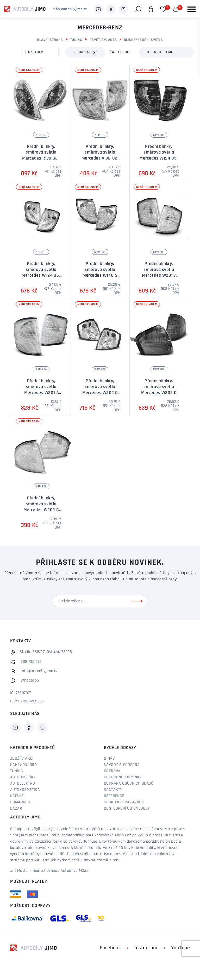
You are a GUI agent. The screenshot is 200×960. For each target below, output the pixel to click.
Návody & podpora (122, 765)
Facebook (110, 948)
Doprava (112, 771)
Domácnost (21, 802)
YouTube (180, 948)
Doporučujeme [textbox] (159, 52)
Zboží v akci (22, 758)
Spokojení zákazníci (124, 802)
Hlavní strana (50, 40)
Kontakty (113, 790)
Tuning (76, 40)
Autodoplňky (22, 777)
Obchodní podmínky (123, 777)
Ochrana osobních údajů (129, 783)
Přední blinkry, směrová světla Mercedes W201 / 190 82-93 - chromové (159, 275)
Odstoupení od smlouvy (127, 808)
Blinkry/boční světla (143, 40)
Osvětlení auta (103, 40)
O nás (109, 758)
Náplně (17, 796)
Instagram (146, 948)
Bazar (16, 808)
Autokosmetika (25, 790)
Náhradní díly (23, 765)
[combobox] (166, 52)
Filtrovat (85, 52)
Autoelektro (22, 783)
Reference (114, 796)
